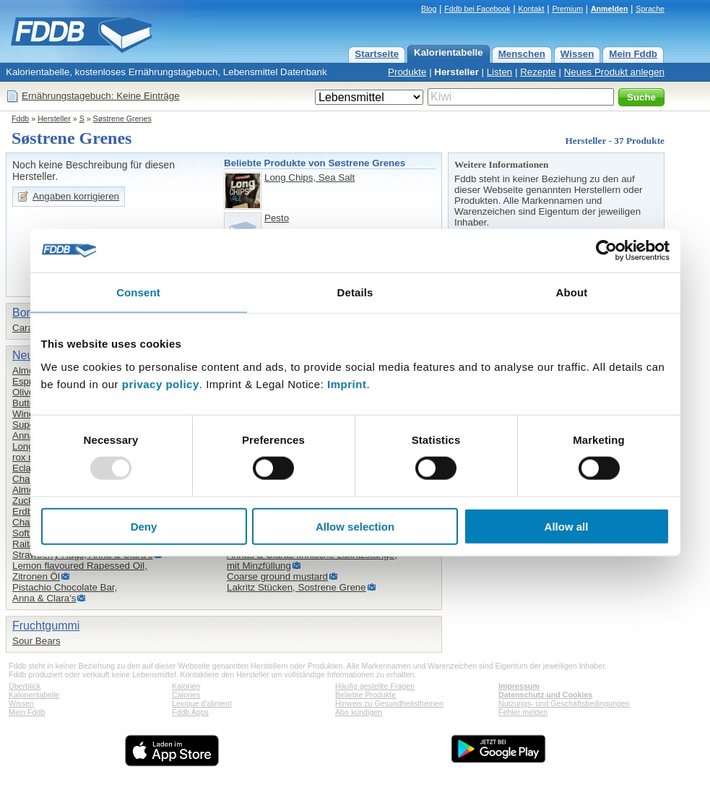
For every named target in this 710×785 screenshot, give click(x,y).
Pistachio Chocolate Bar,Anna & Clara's (64, 593)
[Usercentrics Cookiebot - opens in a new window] (606, 251)
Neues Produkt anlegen (614, 72)
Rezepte (538, 72)
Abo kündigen (358, 712)
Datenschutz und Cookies (545, 694)
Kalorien (186, 686)
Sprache (650, 8)
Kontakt (531, 8)
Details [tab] (355, 292)
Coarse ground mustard (277, 576)
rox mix (27, 457)
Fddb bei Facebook (477, 8)
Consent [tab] (138, 292)
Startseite (377, 53)
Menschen (521, 53)
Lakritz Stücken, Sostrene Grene (296, 587)
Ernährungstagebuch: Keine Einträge (101, 95)
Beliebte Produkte (365, 694)
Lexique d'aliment (202, 703)
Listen (500, 72)
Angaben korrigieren (76, 196)
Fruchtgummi (45, 625)
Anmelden (609, 8)
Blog (428, 8)
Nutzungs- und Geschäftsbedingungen (564, 703)
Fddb (20, 118)
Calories (186, 694)
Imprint (346, 383)
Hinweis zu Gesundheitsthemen (389, 703)
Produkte (407, 72)
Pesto (276, 218)
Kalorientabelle (448, 52)
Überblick (24, 686)
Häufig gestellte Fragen (375, 686)
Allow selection (355, 526)
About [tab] (572, 292)
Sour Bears (36, 640)
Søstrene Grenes (122, 118)
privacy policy (160, 383)
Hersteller (456, 72)
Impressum (519, 686)
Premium (567, 8)
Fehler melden (522, 712)
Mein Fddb (633, 53)
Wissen (577, 53)
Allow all (567, 526)
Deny (144, 526)
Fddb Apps (190, 712)
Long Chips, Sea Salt (309, 177)
